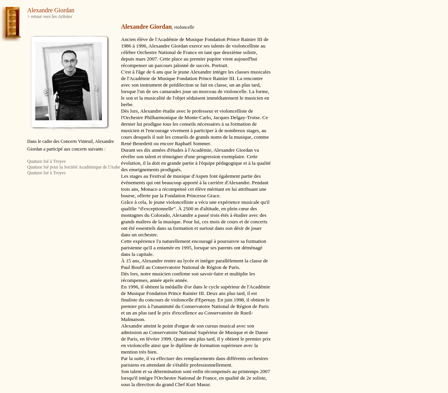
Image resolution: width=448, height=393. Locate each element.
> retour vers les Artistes (49, 16)
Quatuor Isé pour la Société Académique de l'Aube (73, 167)
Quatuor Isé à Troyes (46, 161)
